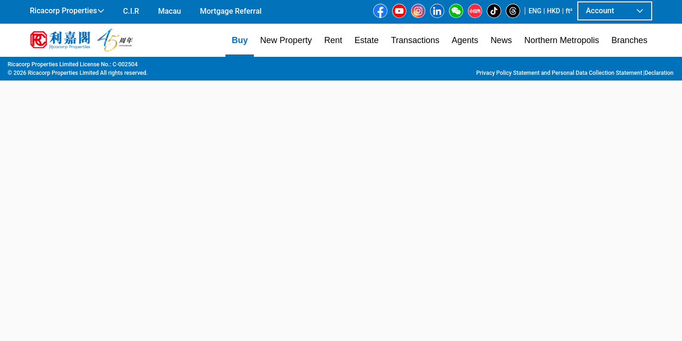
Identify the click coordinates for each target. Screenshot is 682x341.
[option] (51, 197)
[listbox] (327, 198)
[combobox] (230, 78)
